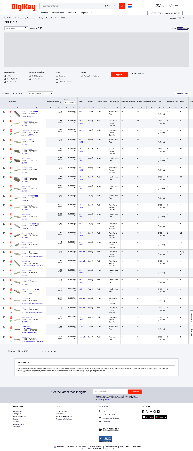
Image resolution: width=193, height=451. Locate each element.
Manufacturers (58, 13)
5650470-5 (26, 337)
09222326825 (27, 243)
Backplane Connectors (46, 18)
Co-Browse (104, 421)
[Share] (186, 18)
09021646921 (27, 187)
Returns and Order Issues (64, 419)
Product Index (9, 18)
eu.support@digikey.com (109, 418)
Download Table (182, 93)
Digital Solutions (18, 424)
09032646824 (27, 121)
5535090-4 (26, 308)
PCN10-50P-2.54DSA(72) (27, 327)
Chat (102, 412)
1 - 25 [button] (11, 93)
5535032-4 (26, 299)
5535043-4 (26, 261)
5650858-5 (26, 252)
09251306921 (27, 177)
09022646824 (27, 317)
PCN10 (81, 326)
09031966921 (27, 215)
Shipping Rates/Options (64, 416)
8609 (80, 111)
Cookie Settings (136, 447)
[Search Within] (14, 28)
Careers (15, 419)
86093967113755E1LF (30, 289)
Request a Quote (87, 13)
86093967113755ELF (30, 196)
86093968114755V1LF (30, 224)
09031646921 (27, 140)
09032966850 (27, 168)
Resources (72, 13)
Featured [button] (35, 93)
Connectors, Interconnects (26, 18)
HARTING (25, 126)
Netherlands (59, 447)
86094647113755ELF (30, 112)
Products (44, 13)
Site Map (16, 421)
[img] (23, 7)
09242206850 (27, 149)
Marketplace (17, 414)
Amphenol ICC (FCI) (28, 116)
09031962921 (27, 280)
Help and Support (62, 411)
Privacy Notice (104, 400)
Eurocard (82, 252)
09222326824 (27, 233)
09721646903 (27, 271)
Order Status (60, 414)
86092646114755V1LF (30, 130)
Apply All (119, 75)
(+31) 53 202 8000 (107, 415)
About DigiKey (17, 411)
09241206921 (27, 159)
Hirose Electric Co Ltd (29, 333)
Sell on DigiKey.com (19, 416)
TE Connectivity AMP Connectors (32, 256)
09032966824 (27, 205)
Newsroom (16, 427)
